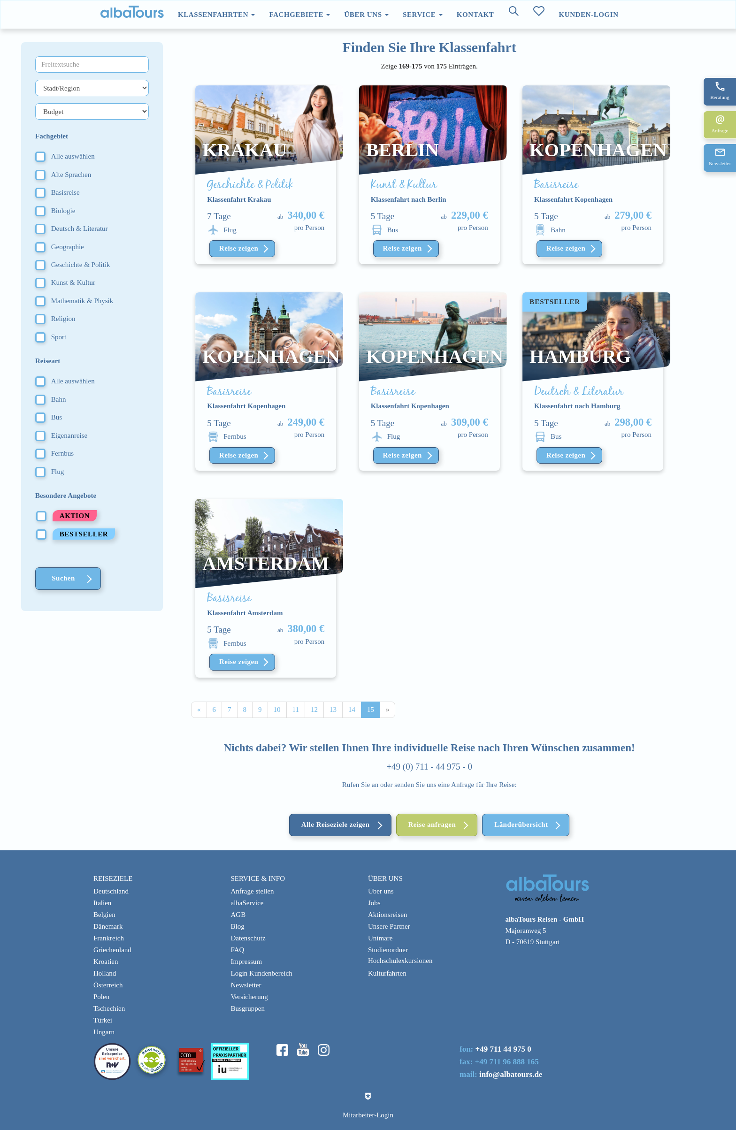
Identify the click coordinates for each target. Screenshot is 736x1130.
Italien (102, 903)
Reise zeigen (238, 248)
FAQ (238, 950)
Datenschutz (248, 938)
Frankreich (108, 938)
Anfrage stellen (252, 891)
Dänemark (108, 926)
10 (277, 709)
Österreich (108, 985)
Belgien (104, 914)
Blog (238, 926)
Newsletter (246, 985)
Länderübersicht (521, 824)
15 (370, 709)
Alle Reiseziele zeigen (335, 824)
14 (351, 709)
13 (333, 709)
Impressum (246, 961)
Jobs (374, 903)
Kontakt (475, 14)
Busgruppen (248, 1008)
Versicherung (249, 996)
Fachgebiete (299, 14)
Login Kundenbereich (261, 973)
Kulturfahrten (387, 973)
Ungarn (104, 1032)
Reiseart (47, 361)
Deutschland (111, 891)
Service (423, 14)
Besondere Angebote (65, 495)
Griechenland (112, 950)
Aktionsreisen (387, 914)
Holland (104, 973)
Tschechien (109, 1008)
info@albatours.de (510, 1074)
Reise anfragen (432, 824)
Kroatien (105, 961)
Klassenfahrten (216, 14)
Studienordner (388, 950)
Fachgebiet (51, 136)
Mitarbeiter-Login (368, 1115)
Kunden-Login (588, 14)
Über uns (366, 14)
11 (295, 709)
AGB (238, 914)
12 (314, 709)
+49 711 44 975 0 (503, 1049)
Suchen (63, 578)
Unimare (380, 938)
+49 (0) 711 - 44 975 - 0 (429, 766)
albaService (247, 903)
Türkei (102, 1020)
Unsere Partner (389, 926)
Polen (101, 996)
